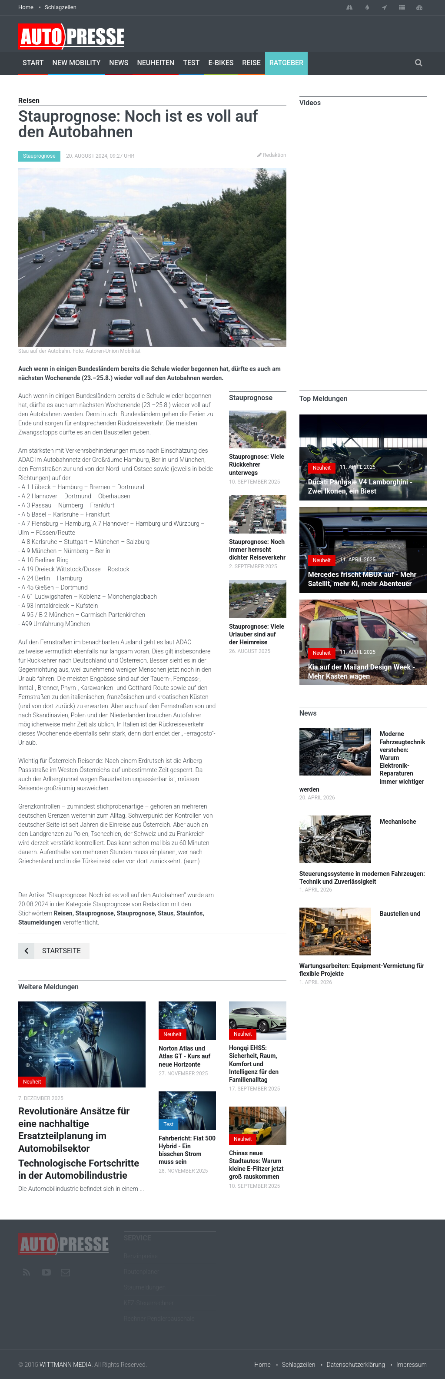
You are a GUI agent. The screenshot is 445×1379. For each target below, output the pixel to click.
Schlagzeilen (60, 7)
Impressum (411, 1364)
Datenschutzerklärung (356, 1364)
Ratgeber (286, 63)
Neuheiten (155, 63)
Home (25, 7)
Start (33, 63)
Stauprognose (39, 156)
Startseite (49, 951)
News (118, 63)
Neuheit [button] (32, 1082)
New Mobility (77, 63)
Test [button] (168, 1124)
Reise (251, 63)
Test (191, 63)
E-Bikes (220, 63)
